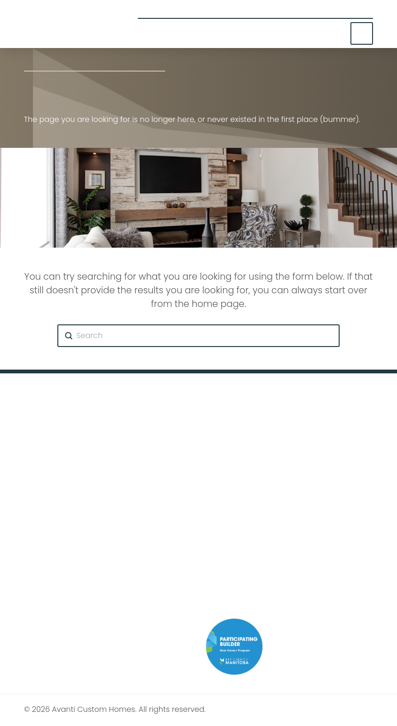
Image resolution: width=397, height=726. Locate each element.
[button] (361, 34)
